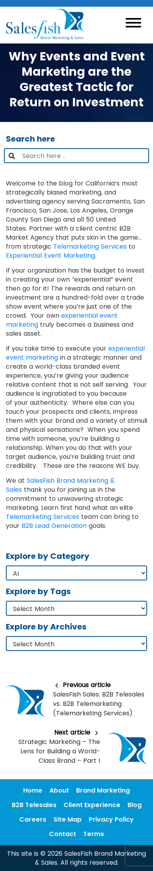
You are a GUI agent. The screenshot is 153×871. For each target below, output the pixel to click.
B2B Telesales (34, 804)
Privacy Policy (111, 819)
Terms (93, 833)
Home (32, 790)
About (59, 790)
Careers (32, 819)
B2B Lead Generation (54, 525)
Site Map (67, 819)
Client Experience (92, 804)
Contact (62, 833)
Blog (135, 804)
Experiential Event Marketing (50, 255)
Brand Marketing (103, 790)
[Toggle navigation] (133, 24)
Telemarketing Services (90, 246)
